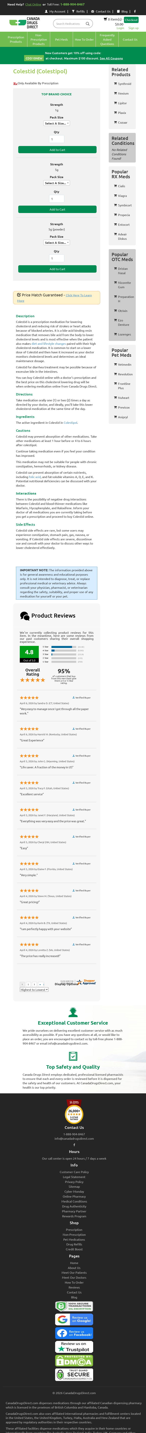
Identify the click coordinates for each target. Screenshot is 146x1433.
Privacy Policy (74, 1182)
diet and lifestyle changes (49, 343)
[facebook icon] (135, 11)
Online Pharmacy (74, 1196)
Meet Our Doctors (74, 1277)
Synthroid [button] (122, 83)
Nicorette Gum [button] (122, 285)
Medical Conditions (74, 1201)
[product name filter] (74, 23)
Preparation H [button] (124, 299)
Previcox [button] (122, 407)
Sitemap (74, 1186)
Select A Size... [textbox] (55, 123)
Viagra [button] (120, 195)
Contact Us (100, 11)
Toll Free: (66, 4)
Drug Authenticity (74, 1206)
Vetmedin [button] (122, 364)
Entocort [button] (122, 224)
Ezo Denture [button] (121, 322)
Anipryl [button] (121, 417)
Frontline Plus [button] (122, 386)
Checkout (131, 20)
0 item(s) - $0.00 (113, 21)
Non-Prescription (74, 1234)
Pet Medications (74, 1239)
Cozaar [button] (120, 122)
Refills (78, 11)
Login (120, 28)
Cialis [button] (119, 186)
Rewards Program (74, 1216)
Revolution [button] (123, 374)
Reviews (74, 1287)
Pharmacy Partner (74, 1211)
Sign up (134, 28)
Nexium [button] (121, 93)
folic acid (35, 477)
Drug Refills (74, 1244)
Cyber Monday (74, 1191)
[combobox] (56, 123)
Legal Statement (74, 1177)
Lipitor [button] (120, 103)
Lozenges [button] (122, 334)
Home (74, 1263)
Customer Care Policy (74, 1172)
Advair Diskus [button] (120, 236)
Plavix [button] (120, 112)
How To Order (74, 1282)
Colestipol (70, 422)
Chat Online (33, 4)
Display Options (66, 984)
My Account (55, 11)
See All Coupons (111, 58)
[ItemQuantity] (56, 139)
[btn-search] (87, 24)
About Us (74, 1268)
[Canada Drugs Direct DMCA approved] (74, 1361)
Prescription (74, 1229)
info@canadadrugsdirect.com (74, 1138)
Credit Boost (74, 1249)
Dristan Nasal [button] (121, 271)
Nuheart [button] (121, 397)
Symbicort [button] (123, 205)
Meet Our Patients (74, 1272)
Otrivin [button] (120, 310)
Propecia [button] (122, 215)
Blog (122, 11)
